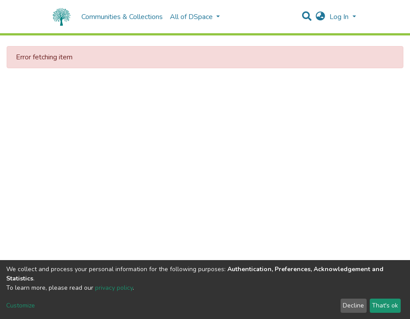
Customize (20, 305)
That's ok (385, 305)
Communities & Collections (122, 17)
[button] (320, 17)
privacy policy (114, 288)
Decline (353, 305)
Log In (340, 17)
